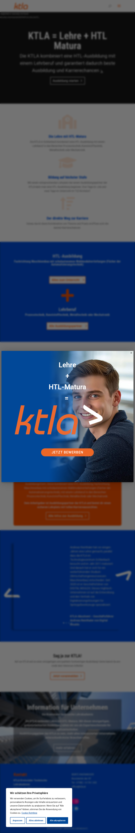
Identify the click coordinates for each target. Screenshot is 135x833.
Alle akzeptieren (58, 820)
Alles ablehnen (36, 820)
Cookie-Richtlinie (29, 813)
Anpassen (17, 820)
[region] (39, 807)
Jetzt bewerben (67, 452)
